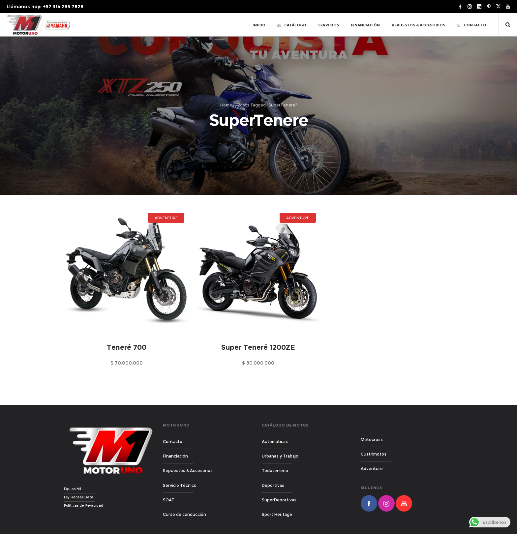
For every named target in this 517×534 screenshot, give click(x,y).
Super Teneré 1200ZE (258, 347)
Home (226, 105)
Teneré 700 (126, 347)
